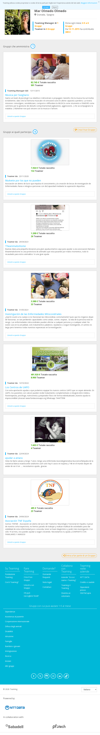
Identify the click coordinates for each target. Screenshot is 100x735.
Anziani (8, 661)
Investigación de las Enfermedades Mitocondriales (33, 314)
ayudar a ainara (14, 457)
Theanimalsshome (15, 246)
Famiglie (8, 641)
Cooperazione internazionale (17, 621)
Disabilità (9, 631)
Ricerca (8, 656)
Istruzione (9, 636)
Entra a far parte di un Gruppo (79, 555)
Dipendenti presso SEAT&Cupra (85, 590)
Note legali (47, 582)
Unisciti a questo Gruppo (16, 116)
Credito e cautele (87, 582)
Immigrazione (11, 651)
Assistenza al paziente (14, 616)
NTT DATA (84, 577)
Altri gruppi (9, 666)
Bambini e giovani (12, 646)
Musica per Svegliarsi (17, 95)
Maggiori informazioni (89, 3)
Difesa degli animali (13, 626)
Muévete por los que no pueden (23, 180)
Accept (46, 7)
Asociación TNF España (18, 520)
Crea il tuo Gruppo (85, 129)
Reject (55, 7)
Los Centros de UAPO (17, 387)
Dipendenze (10, 611)
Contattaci (47, 587)
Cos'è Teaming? (11, 582)
